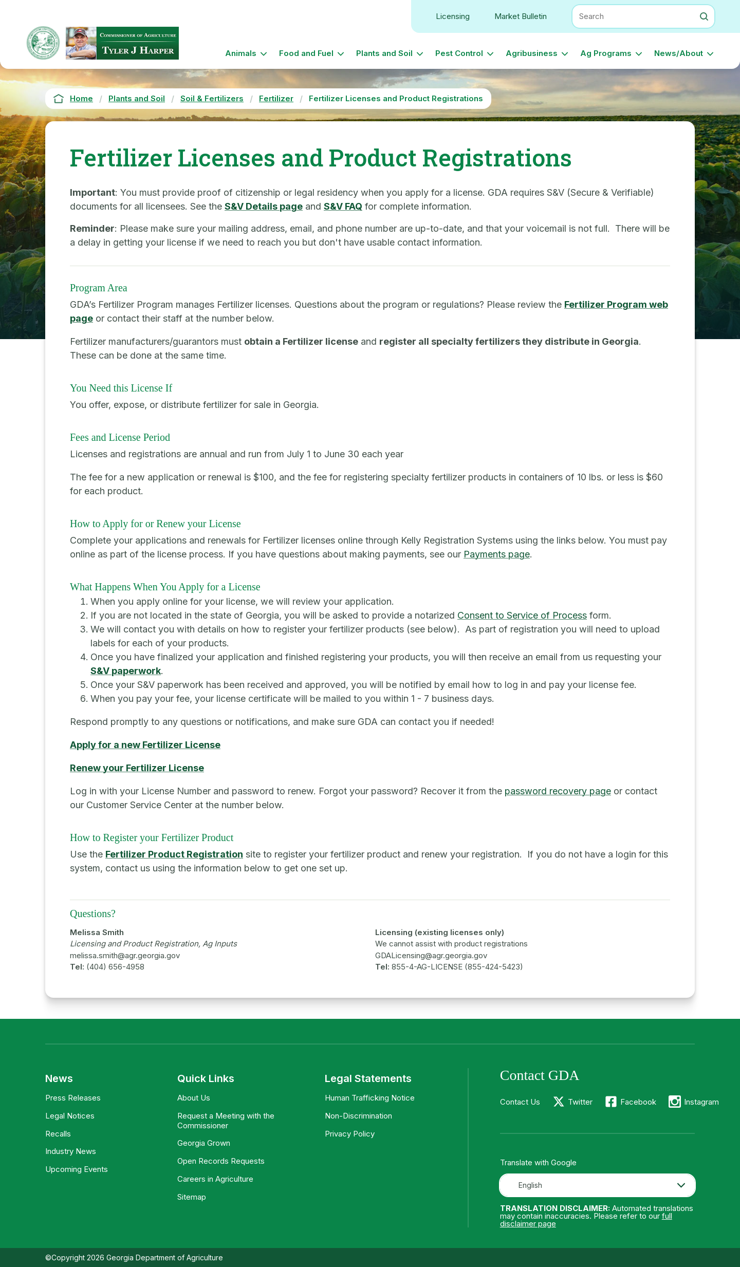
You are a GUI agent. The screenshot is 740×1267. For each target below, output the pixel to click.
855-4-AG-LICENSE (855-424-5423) (457, 967)
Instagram (701, 1102)
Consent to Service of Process (522, 615)
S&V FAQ (343, 206)
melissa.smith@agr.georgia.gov (125, 955)
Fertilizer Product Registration (174, 854)
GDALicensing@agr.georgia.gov (431, 955)
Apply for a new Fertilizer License (145, 744)
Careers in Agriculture (215, 1179)
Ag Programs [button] (606, 53)
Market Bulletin (520, 16)
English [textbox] (530, 1185)
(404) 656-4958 (115, 967)
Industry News (70, 1151)
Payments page (497, 554)
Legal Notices (70, 1116)
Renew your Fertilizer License (137, 767)
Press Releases (73, 1098)
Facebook (638, 1102)
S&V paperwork (125, 670)
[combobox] (597, 1185)
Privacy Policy (350, 1134)
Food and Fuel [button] (306, 53)
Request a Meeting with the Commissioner (225, 1120)
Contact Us (520, 1102)
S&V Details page (264, 206)
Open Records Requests (221, 1161)
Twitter (580, 1102)
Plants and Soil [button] (384, 53)
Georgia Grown (203, 1143)
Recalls (58, 1134)
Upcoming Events (76, 1169)
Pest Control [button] (459, 53)
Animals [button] (240, 53)
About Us (193, 1098)
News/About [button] (678, 53)
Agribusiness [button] (532, 53)
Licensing (453, 16)
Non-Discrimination (358, 1116)
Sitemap (191, 1197)
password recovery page (558, 791)
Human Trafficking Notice (370, 1098)
